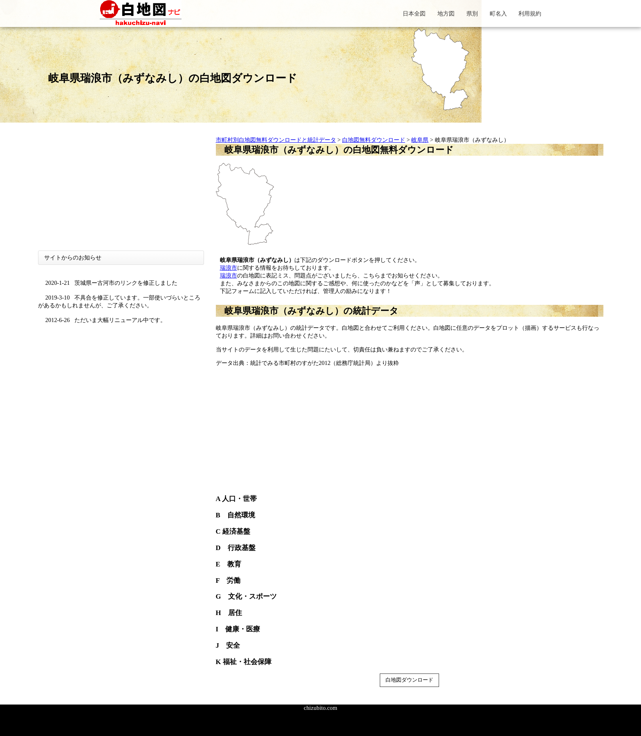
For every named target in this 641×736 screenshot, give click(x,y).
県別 (472, 13)
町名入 (498, 13)
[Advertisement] (121, 193)
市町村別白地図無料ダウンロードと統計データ (276, 139)
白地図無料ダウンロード (373, 139)
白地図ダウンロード (409, 680)
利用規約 (529, 13)
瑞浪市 (228, 267)
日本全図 (414, 13)
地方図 (446, 13)
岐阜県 (419, 139)
